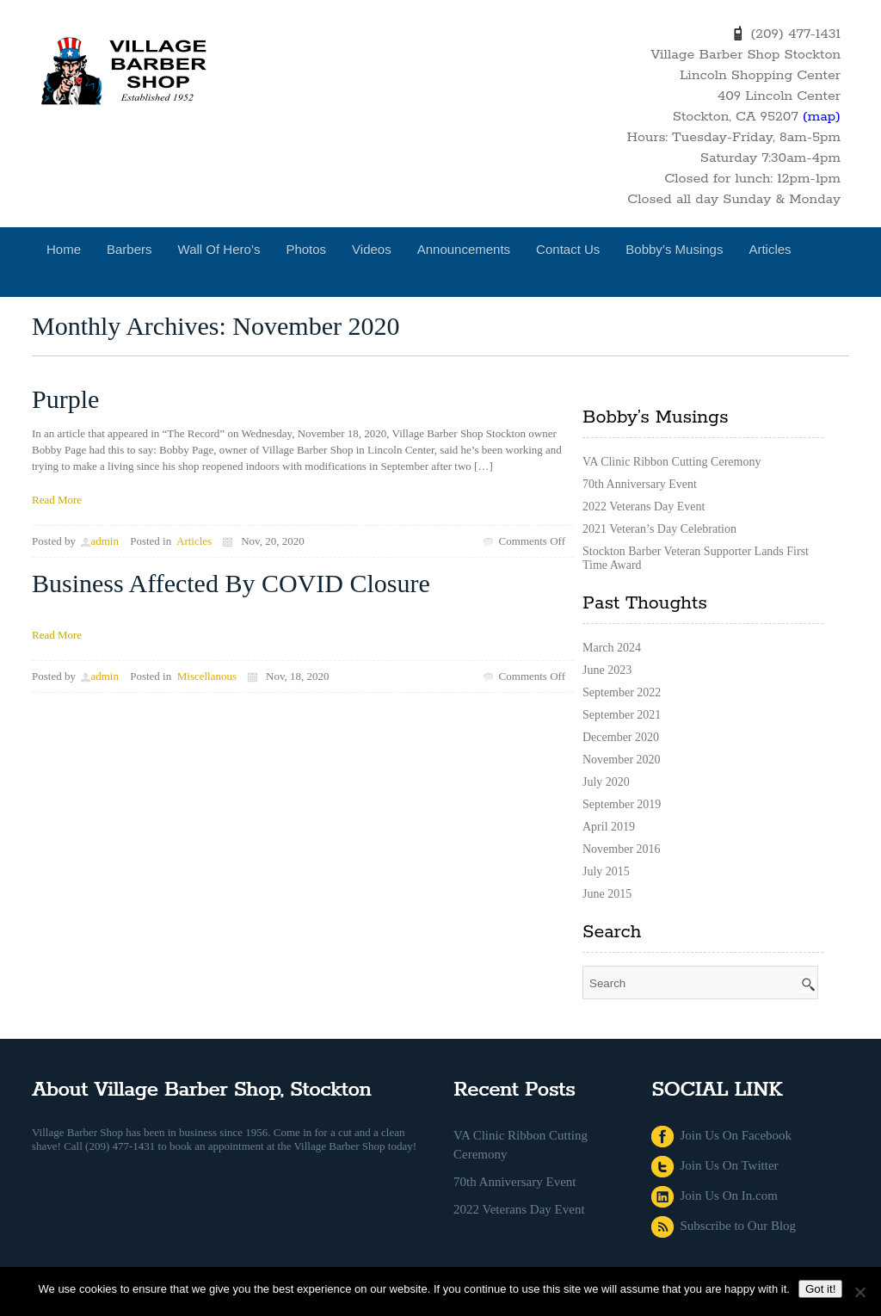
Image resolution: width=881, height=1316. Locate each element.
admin (104, 540)
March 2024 (611, 647)
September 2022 (621, 692)
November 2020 (621, 759)
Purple (65, 399)
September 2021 (621, 714)
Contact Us (568, 249)
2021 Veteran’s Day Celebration (659, 528)
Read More (57, 499)
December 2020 (620, 737)
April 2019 (608, 826)
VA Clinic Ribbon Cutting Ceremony (671, 461)
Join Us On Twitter (715, 1165)
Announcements (463, 249)
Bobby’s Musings (674, 249)
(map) (822, 117)
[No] (859, 1292)
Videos (371, 249)
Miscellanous (207, 676)
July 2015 (606, 871)
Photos (306, 249)
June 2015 (606, 893)
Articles (770, 249)
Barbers (129, 249)
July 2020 (606, 781)
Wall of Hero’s (219, 249)
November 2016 (621, 849)
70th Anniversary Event (639, 484)
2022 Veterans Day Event (643, 506)
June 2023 (606, 670)
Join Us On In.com (714, 1195)
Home (63, 249)
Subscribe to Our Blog (723, 1226)
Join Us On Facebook (721, 1135)
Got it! (820, 1288)
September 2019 (621, 804)
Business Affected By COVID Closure (231, 583)
